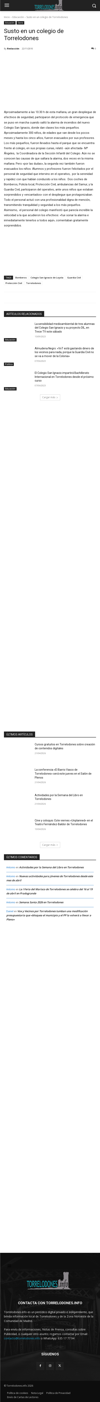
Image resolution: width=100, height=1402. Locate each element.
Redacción (13, 48)
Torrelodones (33, 283)
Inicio (7, 17)
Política (9, 364)
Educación (18, 17)
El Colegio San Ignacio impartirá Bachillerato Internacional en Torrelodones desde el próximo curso (64, 376)
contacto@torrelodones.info (22, 1338)
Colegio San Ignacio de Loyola (47, 277)
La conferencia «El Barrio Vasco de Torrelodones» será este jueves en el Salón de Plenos (63, 773)
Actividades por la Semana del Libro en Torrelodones (51, 867)
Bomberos (21, 277)
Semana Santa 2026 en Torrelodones (41, 902)
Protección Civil (14, 283)
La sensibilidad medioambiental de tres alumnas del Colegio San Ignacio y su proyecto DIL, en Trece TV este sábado (65, 327)
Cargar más (50, 397)
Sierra (20, 23)
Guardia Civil (74, 277)
